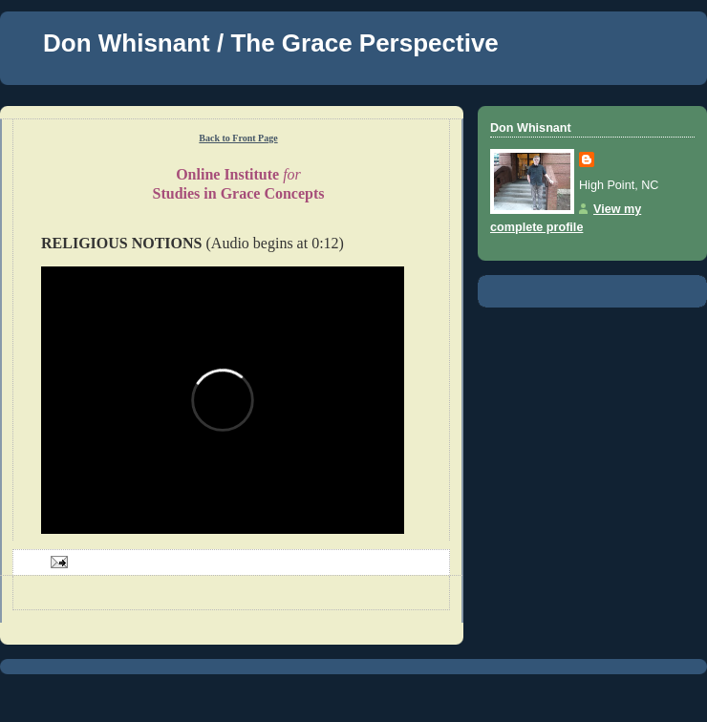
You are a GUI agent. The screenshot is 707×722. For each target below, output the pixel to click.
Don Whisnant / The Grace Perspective (271, 43)
